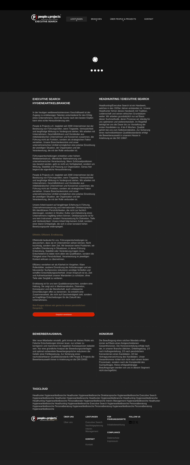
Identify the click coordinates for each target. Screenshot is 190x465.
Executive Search (94, 422)
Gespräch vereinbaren (64, 315)
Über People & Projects (123, 19)
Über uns (68, 422)
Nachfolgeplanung (94, 425)
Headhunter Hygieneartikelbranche (49, 395)
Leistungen (76, 19)
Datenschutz (113, 438)
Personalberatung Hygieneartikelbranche (74, 406)
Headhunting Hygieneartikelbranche (140, 398)
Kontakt (148, 19)
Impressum (112, 441)
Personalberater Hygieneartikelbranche (86, 401)
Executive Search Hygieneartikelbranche (46, 18)
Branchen (96, 19)
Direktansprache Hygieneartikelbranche (120, 395)
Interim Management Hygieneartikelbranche (127, 401)
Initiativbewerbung (116, 425)
